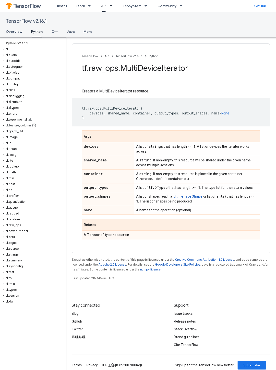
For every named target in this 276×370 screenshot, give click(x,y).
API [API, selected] (104, 6)
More (88, 31)
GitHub (260, 6)
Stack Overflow (185, 329)
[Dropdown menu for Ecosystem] (147, 6)
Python (153, 56)
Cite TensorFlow (186, 345)
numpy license (150, 269)
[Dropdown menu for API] (112, 6)
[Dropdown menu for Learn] (91, 6)
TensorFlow (90, 56)
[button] (32, 49)
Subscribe (251, 365)
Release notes (185, 321)
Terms (77, 365)
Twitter (77, 329)
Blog (75, 313)
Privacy (92, 365)
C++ (54, 31)
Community (167, 6)
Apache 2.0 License (112, 264)
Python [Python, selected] (37, 31)
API (107, 56)
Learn (80, 6)
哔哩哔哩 (78, 337)
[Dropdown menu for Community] (182, 6)
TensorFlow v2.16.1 (26, 21)
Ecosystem (132, 6)
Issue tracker (184, 313)
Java (71, 31)
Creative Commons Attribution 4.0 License (204, 259)
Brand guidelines (187, 337)
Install (62, 6)
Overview (14, 31)
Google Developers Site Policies (177, 264)
